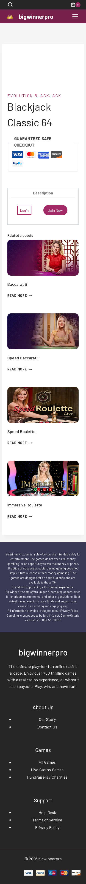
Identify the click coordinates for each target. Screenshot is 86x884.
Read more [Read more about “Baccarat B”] (19, 296)
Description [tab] (43, 193)
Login (24, 210)
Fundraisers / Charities (47, 777)
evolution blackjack (34, 95)
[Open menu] (75, 16)
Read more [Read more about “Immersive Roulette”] (19, 516)
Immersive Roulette (24, 504)
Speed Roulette (21, 431)
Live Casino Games (47, 769)
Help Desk (47, 812)
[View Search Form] (10, 4)
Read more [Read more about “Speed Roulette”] (19, 443)
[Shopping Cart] (75, 4)
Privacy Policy (47, 827)
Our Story (47, 719)
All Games (47, 762)
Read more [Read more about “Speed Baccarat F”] (19, 369)
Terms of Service (47, 819)
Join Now (55, 210)
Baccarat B (17, 284)
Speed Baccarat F (23, 357)
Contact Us (47, 726)
